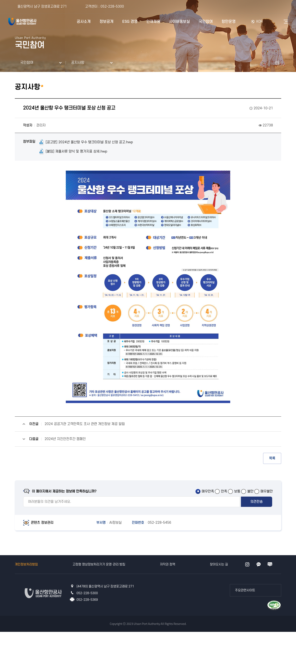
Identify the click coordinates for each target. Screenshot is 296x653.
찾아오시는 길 (219, 564)
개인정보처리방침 (26, 564)
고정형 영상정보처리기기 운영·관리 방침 (99, 564)
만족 (224, 491)
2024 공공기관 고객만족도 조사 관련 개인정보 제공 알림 (85, 424)
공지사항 (77, 63)
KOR (259, 21)
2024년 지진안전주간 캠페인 (65, 439)
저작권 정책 (167, 564)
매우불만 (266, 491)
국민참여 (26, 63)
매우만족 (208, 491)
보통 (237, 491)
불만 (250, 491)
